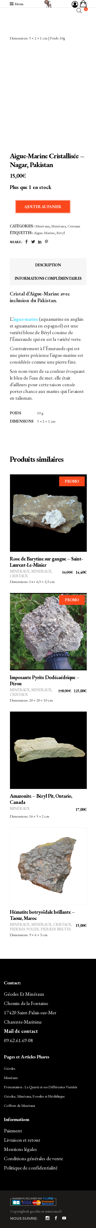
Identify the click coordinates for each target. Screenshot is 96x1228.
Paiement (13, 1130)
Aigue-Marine (44, 232)
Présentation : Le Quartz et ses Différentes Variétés (40, 1086)
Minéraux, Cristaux (65, 226)
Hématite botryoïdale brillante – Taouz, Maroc (42, 915)
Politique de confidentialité (30, 1167)
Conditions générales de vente (33, 1158)
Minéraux (42, 226)
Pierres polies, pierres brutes (40, 929)
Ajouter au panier (42, 206)
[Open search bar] (79, 10)
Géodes (9, 1068)
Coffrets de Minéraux (19, 1105)
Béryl (61, 232)
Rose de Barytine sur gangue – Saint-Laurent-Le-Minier (46, 561)
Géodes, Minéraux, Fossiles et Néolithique (34, 1096)
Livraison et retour (22, 1139)
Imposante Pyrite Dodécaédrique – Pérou (44, 680)
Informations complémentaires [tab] (48, 278)
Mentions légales (20, 1149)
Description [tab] (48, 264)
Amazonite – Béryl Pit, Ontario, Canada (41, 799)
